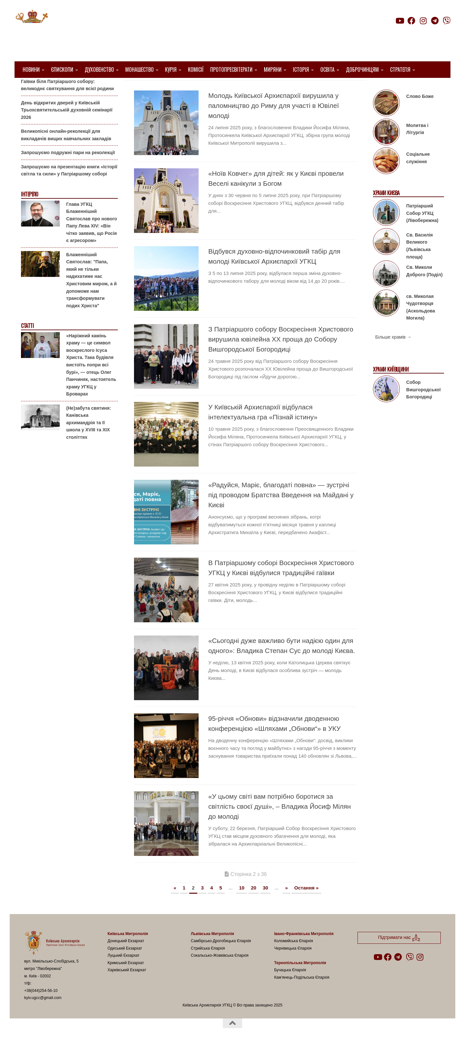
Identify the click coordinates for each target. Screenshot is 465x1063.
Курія (171, 69)
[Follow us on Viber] (446, 21)
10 (241, 904)
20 (253, 904)
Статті (27, 342)
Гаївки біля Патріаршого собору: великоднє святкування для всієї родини (67, 101)
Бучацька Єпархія (290, 986)
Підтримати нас (405, 33)
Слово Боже (420, 112)
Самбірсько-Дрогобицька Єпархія (221, 957)
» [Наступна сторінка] (286, 904)
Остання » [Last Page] (306, 904)
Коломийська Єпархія (293, 957)
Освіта (327, 69)
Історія (301, 69)
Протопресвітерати (231, 69)
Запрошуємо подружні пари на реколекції (68, 169)
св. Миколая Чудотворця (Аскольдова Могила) (420, 323)
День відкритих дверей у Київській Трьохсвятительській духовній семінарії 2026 (66, 126)
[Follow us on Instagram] (423, 21)
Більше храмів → (393, 353)
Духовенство (99, 69)
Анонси (29, 88)
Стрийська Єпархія (208, 964)
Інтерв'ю (29, 211)
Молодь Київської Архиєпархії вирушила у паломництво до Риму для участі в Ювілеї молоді (273, 122)
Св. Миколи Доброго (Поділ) (424, 287)
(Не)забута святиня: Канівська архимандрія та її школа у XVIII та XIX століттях (88, 439)
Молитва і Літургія (417, 145)
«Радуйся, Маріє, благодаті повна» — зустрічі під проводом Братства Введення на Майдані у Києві (281, 511)
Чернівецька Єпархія (293, 964)
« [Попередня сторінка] (174, 904)
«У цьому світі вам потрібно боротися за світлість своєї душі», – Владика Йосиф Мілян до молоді (279, 823)
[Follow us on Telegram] (435, 21)
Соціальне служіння (418, 174)
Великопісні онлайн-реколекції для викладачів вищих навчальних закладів (66, 151)
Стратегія (400, 69)
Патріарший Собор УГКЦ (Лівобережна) (422, 229)
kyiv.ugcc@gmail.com (42, 1014)
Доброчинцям (362, 69)
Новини (31, 69)
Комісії (196, 69)
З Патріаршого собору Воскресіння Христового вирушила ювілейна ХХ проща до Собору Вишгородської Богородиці (280, 355)
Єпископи (62, 69)
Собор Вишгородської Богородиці (423, 406)
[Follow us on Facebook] (411, 21)
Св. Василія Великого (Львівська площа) (419, 262)
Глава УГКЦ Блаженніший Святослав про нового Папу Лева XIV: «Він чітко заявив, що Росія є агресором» (91, 238)
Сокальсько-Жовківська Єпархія (220, 972)
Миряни (273, 69)
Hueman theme (100, 1049)
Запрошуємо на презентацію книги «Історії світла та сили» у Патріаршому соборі (69, 187)
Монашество (139, 69)
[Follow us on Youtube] (399, 21)
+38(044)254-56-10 (40, 1007)
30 (265, 904)
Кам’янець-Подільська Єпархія (301, 994)
